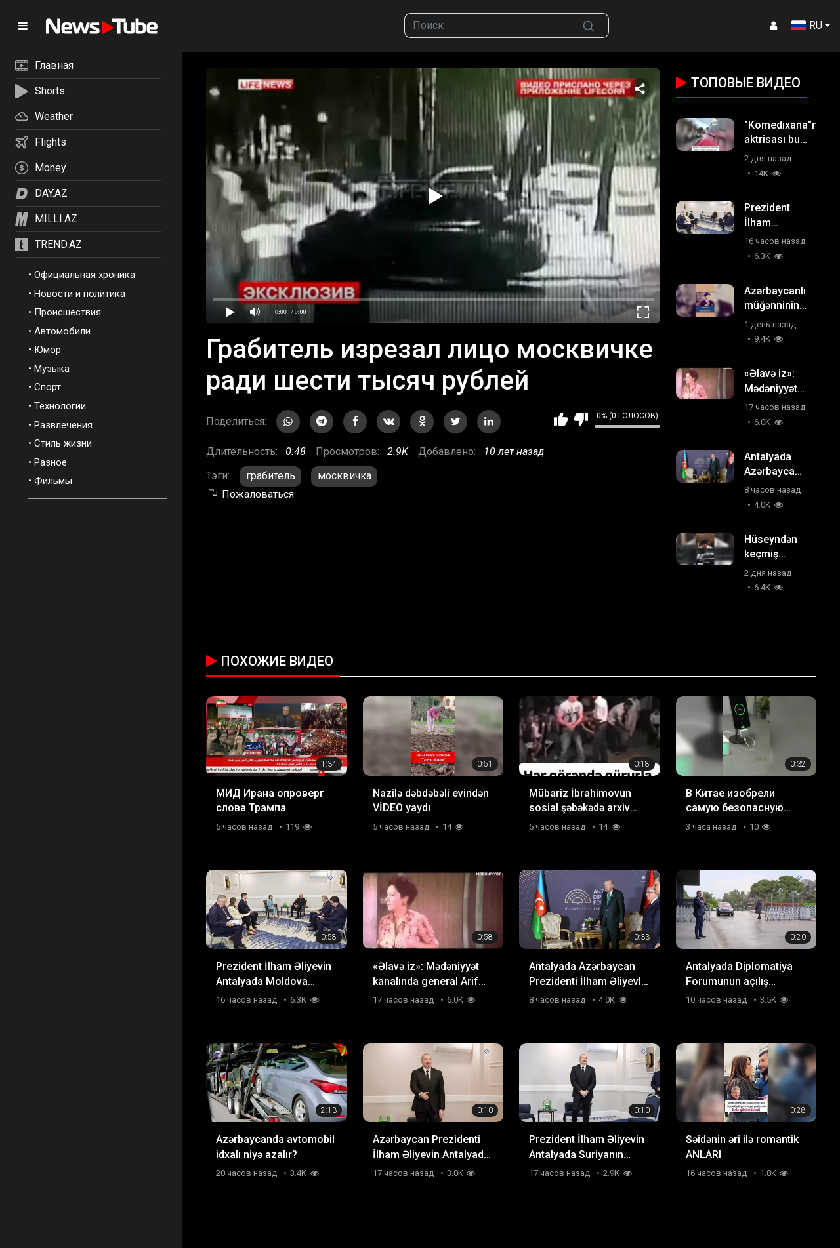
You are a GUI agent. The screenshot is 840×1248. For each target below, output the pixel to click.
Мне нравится (561, 419)
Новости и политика (79, 294)
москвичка (344, 476)
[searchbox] (487, 25)
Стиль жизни (63, 443)
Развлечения (63, 425)
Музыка (52, 368)
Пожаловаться (250, 494)
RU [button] (806, 25)
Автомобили (62, 331)
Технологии (60, 406)
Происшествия (67, 312)
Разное (50, 462)
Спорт (47, 387)
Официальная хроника (84, 275)
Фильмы (53, 481)
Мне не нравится (581, 419)
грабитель (270, 476)
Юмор (47, 349)
